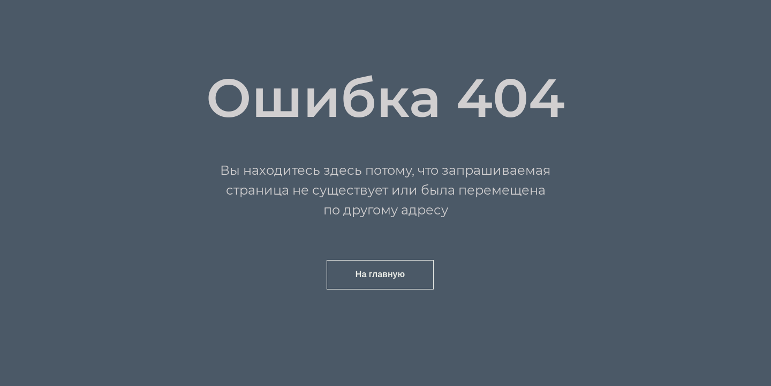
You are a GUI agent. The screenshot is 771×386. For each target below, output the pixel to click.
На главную (380, 274)
